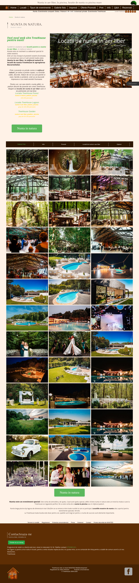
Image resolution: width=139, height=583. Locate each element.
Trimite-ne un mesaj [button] (16, 542)
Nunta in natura (27, 128)
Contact (69, 12)
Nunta (35, 11)
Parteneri (80, 522)
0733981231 (71, 547)
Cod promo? (133, 83)
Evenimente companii (46, 11)
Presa (73, 522)
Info (109, 7)
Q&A (116, 7)
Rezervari (127, 7)
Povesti (63, 144)
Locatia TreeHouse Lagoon (27, 102)
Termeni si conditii (33, 522)
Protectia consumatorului (60, 522)
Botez (57, 11)
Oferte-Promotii (88, 7)
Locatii (23, 7)
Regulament (46, 522)
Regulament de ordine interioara (59, 569)
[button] (56, 60)
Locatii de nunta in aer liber (91, 144)
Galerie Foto (22, 144)
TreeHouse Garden (26, 111)
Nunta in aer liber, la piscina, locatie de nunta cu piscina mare (7, 7)
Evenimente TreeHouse (97, 11)
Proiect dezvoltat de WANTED (103, 522)
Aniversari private (80, 11)
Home (13, 7)
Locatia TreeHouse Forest (26, 93)
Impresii (73, 7)
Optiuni (119, 144)
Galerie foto (60, 7)
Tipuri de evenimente (40, 7)
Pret (101, 7)
